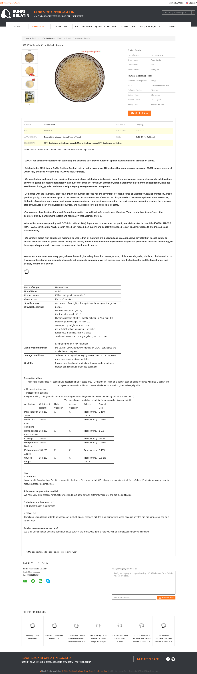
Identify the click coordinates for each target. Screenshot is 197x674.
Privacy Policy (55, 671)
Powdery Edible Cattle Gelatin (32, 637)
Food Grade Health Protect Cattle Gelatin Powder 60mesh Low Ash (142, 640)
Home (17, 26)
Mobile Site (44, 671)
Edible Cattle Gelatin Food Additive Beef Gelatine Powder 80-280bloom (76, 640)
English (193, 3)
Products (39, 26)
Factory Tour (83, 26)
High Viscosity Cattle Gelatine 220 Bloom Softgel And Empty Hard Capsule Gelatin (98, 640)
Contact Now (141, 113)
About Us (61, 26)
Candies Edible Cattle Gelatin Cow (54, 637)
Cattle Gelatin (48, 38)
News (172, 26)
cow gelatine (37, 552)
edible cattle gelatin (51, 552)
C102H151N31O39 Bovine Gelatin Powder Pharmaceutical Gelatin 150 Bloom (120, 641)
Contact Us (128, 26)
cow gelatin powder (69, 552)
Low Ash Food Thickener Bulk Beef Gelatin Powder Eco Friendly (163, 640)
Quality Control (106, 26)
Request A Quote (176, 3)
